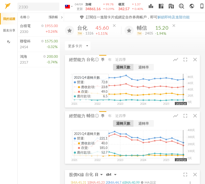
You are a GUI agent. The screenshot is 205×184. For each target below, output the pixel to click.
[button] (37, 6)
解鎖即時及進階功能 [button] (173, 17)
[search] (38, 7)
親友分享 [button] (9, 30)
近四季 (120, 59)
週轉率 (143, 67)
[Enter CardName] (77, 45)
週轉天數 (123, 67)
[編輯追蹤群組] (8, 42)
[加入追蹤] (69, 30)
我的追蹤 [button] (9, 19)
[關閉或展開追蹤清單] (62, 17)
